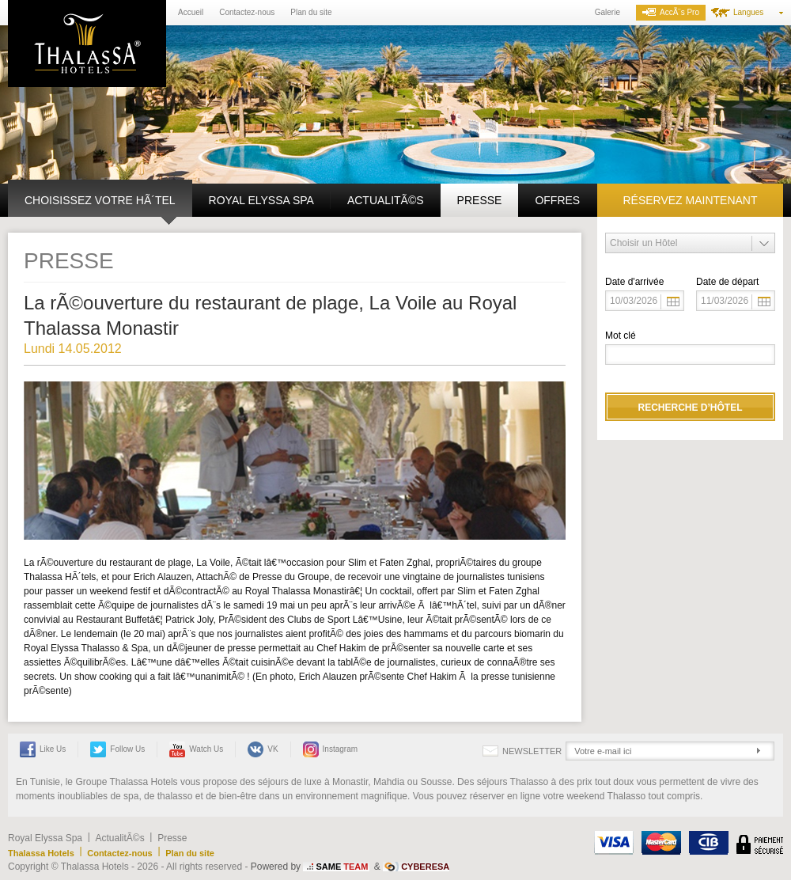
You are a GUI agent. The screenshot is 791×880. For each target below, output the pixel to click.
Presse (479, 200)
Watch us (196, 749)
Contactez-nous (246, 12)
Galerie (607, 12)
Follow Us (117, 749)
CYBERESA (425, 866)
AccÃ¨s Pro (670, 12)
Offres (557, 200)
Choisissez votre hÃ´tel (100, 200)
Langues (748, 12)
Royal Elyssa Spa (261, 200)
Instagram (330, 749)
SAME (342, 866)
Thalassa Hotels (41, 853)
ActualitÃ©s (385, 200)
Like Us (43, 749)
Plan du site (310, 12)
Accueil (190, 12)
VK (263, 749)
